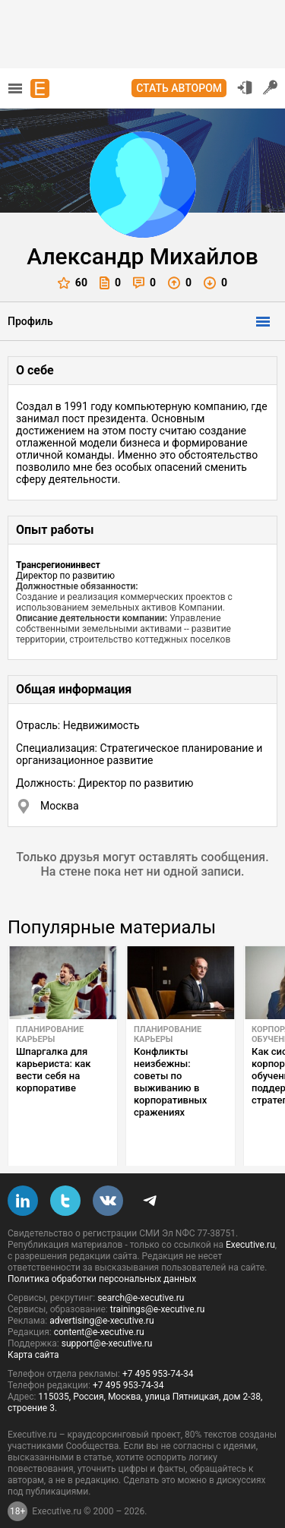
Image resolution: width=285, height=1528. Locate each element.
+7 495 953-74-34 (158, 1350)
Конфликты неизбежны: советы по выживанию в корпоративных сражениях (170, 1082)
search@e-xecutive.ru (140, 1274)
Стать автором (179, 88)
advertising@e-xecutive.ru (101, 1297)
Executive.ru (250, 1221)
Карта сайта (33, 1331)
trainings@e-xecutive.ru (157, 1285)
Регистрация (270, 87)
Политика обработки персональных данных (102, 1255)
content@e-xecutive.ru (99, 1308)
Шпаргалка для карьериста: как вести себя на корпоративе (53, 1070)
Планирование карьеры (50, 1034)
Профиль (30, 321)
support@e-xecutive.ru (107, 1320)
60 (72, 283)
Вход (244, 87)
